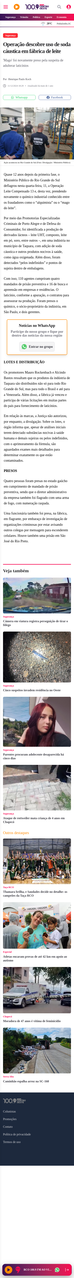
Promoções (9, 1119)
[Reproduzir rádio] (8, 1270)
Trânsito (24, 17)
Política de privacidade (17, 1134)
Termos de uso (12, 1142)
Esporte (48, 17)
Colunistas (9, 1111)
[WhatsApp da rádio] (57, 1270)
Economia (61, 17)
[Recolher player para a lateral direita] (67, 1270)
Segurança (10, 17)
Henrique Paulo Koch (19, 79)
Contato (8, 1126)
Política (36, 17)
